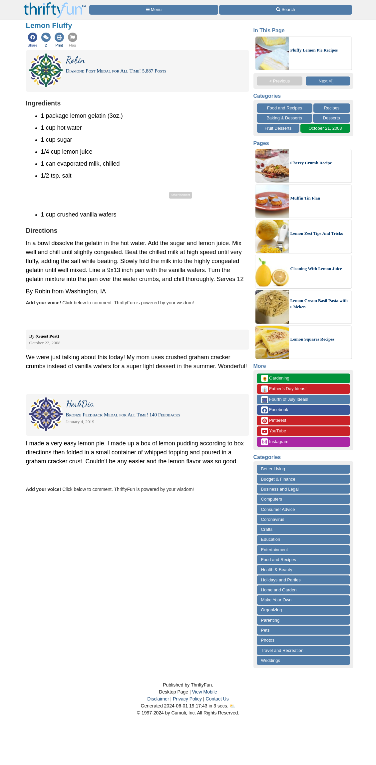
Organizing (271, 609)
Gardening (275, 378)
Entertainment (274, 549)
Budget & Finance (278, 479)
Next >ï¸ (328, 80)
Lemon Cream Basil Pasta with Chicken (319, 304)
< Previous (279, 80)
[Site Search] (285, 10)
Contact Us (217, 698)
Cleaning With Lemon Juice (316, 268)
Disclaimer (158, 698)
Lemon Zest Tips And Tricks (316, 233)
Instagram (274, 441)
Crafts (267, 529)
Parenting (270, 620)
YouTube (273, 431)
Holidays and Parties (281, 579)
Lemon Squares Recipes (312, 339)
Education (270, 539)
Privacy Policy (187, 698)
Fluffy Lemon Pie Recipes (314, 50)
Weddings (270, 660)
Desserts (331, 117)
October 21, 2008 (325, 128)
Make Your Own (276, 599)
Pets (265, 630)
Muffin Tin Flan (305, 198)
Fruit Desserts (277, 128)
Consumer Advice (278, 509)
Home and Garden (279, 589)
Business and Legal (280, 489)
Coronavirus (272, 519)
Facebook (274, 409)
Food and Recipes (284, 107)
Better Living (273, 468)
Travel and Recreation (282, 650)
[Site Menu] (153, 10)
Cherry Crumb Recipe (311, 162)
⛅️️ (232, 705)
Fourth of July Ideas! (284, 399)
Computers (271, 499)
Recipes (331, 107)
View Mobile (204, 691)
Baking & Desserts (284, 117)
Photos (267, 640)
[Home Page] (55, 4)
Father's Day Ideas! (284, 388)
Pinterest (273, 420)
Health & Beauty (276, 569)
